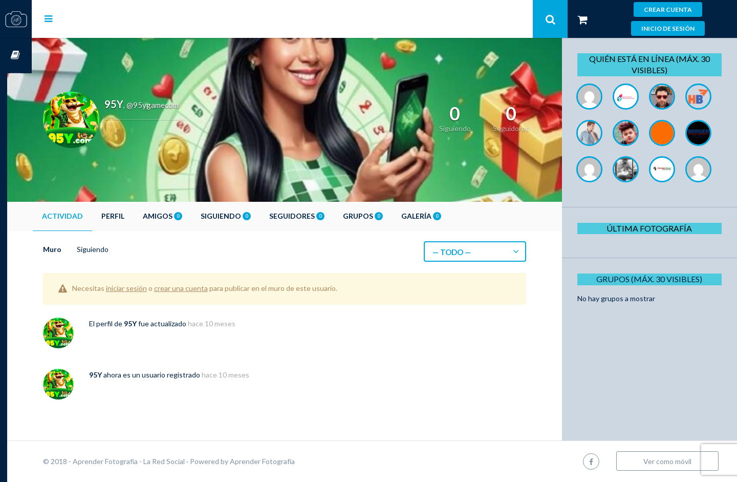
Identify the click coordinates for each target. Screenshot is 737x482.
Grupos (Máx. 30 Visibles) (652, 315)
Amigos (187, 216)
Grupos (387, 216)
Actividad (87, 216)
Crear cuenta (668, 9)
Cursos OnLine (16, 55)
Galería (446, 216)
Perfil (137, 216)
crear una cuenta (205, 288)
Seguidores (321, 216)
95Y (154, 323)
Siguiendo (250, 216)
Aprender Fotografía (286, 461)
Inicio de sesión (668, 28)
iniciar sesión (151, 288)
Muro (77, 249)
